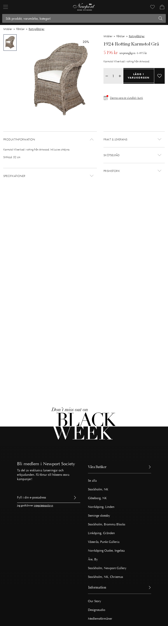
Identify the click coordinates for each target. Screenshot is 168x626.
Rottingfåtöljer (36, 29)
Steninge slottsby (99, 516)
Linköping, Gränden (101, 533)
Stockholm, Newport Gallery (107, 568)
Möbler (7, 29)
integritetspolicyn (43, 505)
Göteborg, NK (97, 498)
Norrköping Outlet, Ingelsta (106, 551)
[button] (50, 139)
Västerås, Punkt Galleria (103, 542)
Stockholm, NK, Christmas (105, 577)
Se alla (92, 481)
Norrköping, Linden (101, 507)
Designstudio (96, 610)
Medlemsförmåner (100, 619)
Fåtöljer (20, 29)
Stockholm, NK (98, 489)
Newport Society (59, 464)
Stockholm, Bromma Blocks (106, 524)
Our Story (94, 601)
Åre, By (93, 559)
